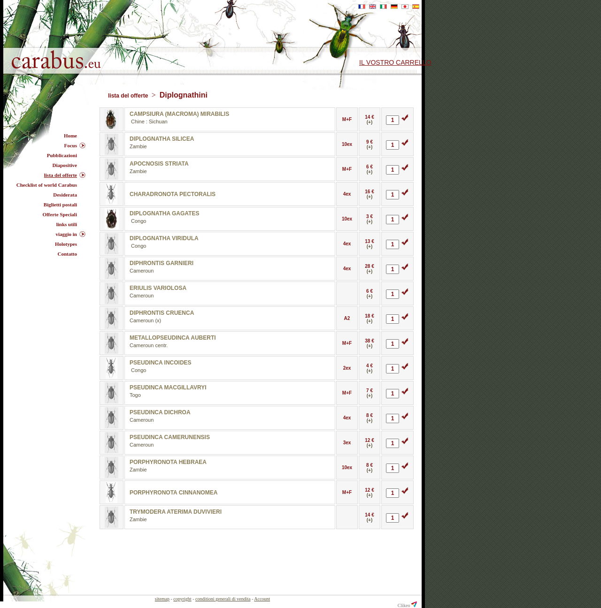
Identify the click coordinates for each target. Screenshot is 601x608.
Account (262, 598)
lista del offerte (129, 95)
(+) (370, 122)
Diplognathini (184, 95)
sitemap (162, 598)
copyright (182, 598)
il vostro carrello (395, 62)
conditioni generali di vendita (222, 598)
